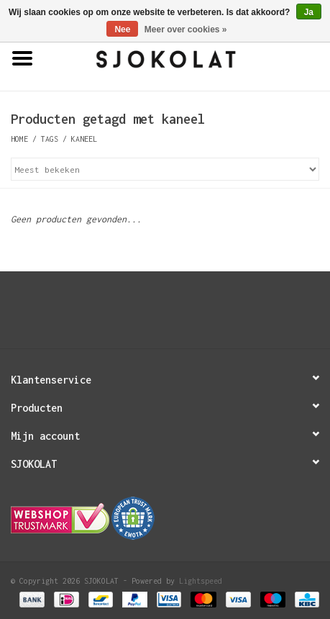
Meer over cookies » (186, 29)
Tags (49, 139)
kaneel (84, 139)
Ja (308, 12)
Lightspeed (200, 581)
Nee (122, 29)
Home (19, 139)
